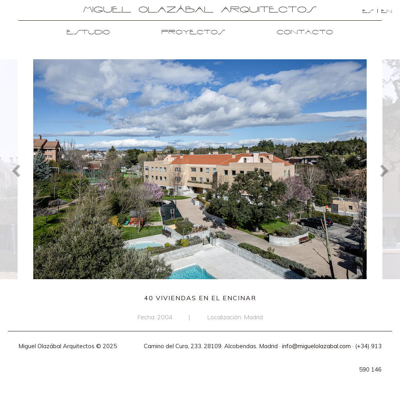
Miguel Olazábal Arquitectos (200, 10)
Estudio (88, 32)
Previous (15, 170)
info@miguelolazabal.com (316, 346)
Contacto (305, 32)
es (368, 11)
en (386, 11)
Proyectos (193, 32)
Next (384, 170)
